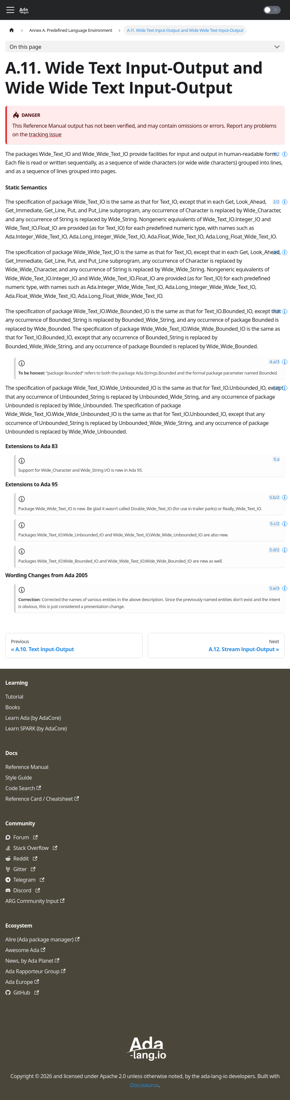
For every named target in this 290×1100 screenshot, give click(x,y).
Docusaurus (144, 1085)
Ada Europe (22, 982)
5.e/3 (274, 588)
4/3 (276, 311)
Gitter (24, 869)
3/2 (276, 252)
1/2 (276, 154)
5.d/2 (274, 550)
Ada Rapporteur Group (35, 971)
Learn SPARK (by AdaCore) (36, 728)
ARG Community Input (34, 901)
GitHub (26, 992)
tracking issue (45, 134)
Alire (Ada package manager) (42, 939)
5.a (276, 459)
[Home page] (11, 30)
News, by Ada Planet (32, 960)
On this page (26, 46)
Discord (26, 890)
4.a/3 (274, 362)
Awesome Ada (25, 950)
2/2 (276, 202)
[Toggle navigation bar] (10, 10)
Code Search (23, 788)
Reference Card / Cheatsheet (42, 798)
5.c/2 (274, 523)
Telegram (28, 879)
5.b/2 (274, 497)
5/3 (276, 388)
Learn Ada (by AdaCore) (33, 718)
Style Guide (18, 777)
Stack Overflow (35, 848)
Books (12, 707)
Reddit (25, 858)
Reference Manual (26, 767)
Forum (25, 837)
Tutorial (14, 696)
